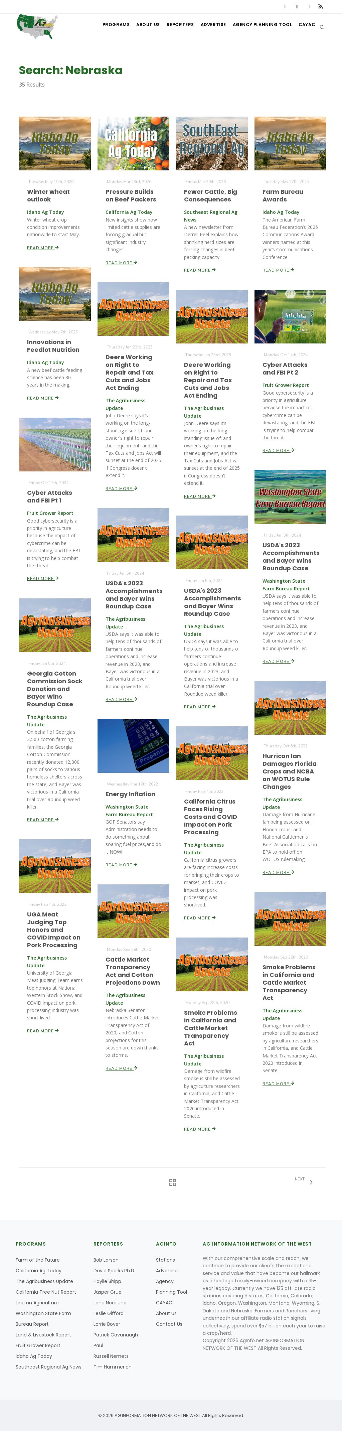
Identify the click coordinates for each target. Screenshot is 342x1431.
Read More (43, 247)
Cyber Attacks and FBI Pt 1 (49, 497)
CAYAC (305, 27)
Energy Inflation (130, 794)
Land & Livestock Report (43, 1334)
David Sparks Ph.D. (114, 1270)
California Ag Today (38, 1270)
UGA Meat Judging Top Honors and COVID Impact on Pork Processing (53, 929)
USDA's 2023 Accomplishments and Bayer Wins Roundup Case (291, 556)
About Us (137, 27)
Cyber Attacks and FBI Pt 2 (285, 369)
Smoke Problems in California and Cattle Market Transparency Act (289, 982)
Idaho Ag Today (34, 1356)
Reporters (172, 27)
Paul (98, 1345)
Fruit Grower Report (38, 1345)
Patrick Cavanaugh (116, 1334)
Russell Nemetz (111, 1356)
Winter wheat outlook (48, 195)
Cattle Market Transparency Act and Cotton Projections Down (133, 971)
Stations (165, 1260)
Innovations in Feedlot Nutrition (53, 346)
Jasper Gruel (108, 1292)
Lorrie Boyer (107, 1324)
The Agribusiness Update (44, 1281)
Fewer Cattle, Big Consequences (210, 195)
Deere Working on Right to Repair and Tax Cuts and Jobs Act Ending (130, 372)
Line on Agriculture (37, 1302)
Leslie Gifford (109, 1313)
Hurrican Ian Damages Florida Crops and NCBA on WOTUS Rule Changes (290, 771)
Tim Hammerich (113, 1367)
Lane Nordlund (110, 1302)
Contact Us (169, 1324)
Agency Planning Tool (258, 27)
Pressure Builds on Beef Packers (131, 195)
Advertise (207, 27)
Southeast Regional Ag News (48, 1367)
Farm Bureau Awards (283, 195)
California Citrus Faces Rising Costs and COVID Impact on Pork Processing (210, 817)
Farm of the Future (38, 1260)
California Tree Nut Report (46, 1292)
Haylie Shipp (107, 1281)
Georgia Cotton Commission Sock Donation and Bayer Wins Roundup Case (54, 689)
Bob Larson (106, 1260)
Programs (104, 27)
